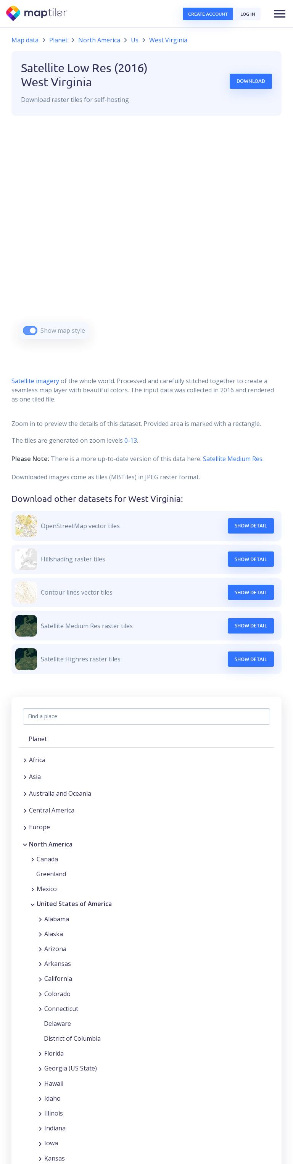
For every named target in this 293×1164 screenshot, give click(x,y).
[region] (146, 236)
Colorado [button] (57, 994)
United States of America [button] (74, 904)
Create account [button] (208, 14)
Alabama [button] (56, 919)
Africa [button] (37, 760)
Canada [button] (47, 859)
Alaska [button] (53, 934)
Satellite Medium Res (232, 459)
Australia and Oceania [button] (60, 793)
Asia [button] (35, 776)
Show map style (62, 330)
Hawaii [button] (53, 1083)
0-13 (130, 440)
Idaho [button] (52, 1098)
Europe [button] (39, 827)
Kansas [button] (54, 1158)
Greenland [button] (51, 874)
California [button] (58, 978)
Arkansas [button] (57, 963)
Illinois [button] (53, 1113)
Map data (25, 40)
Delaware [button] (57, 1023)
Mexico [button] (47, 889)
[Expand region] (25, 759)
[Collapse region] (25, 844)
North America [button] (50, 844)
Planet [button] (38, 739)
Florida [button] (54, 1053)
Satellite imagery (35, 381)
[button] (279, 13)
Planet (58, 40)
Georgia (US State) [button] (70, 1068)
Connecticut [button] (61, 1008)
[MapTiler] (37, 14)
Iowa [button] (51, 1143)
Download (251, 80)
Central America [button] (51, 810)
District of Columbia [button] (72, 1038)
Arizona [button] (55, 949)
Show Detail (251, 525)
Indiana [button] (55, 1128)
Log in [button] (247, 14)
